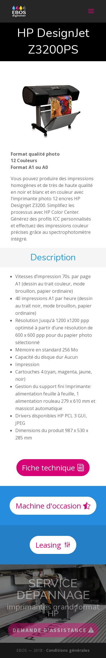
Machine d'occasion (48, 506)
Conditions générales (68, 650)
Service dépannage (53, 593)
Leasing (48, 545)
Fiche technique (48, 468)
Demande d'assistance (49, 633)
